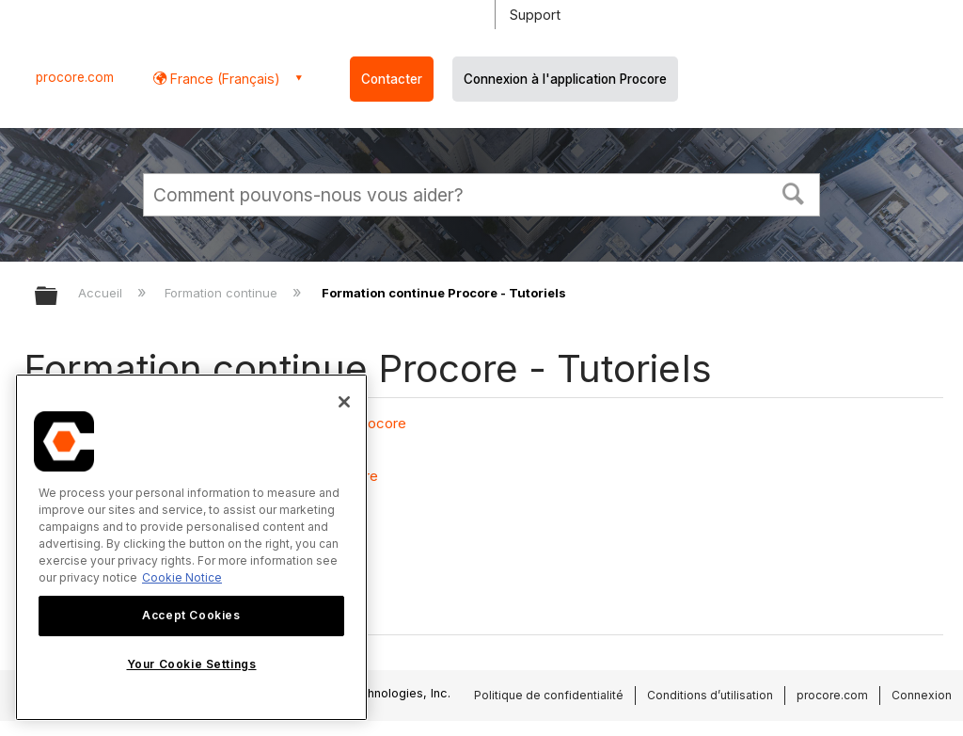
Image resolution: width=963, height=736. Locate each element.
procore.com (75, 77)
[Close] (344, 402)
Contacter (391, 79)
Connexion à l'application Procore (565, 79)
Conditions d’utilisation (710, 695)
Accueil (102, 292)
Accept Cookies (191, 615)
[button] (793, 192)
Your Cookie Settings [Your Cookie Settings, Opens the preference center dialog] (192, 664)
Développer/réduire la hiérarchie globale (58, 297)
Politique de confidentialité (549, 695)
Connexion (922, 695)
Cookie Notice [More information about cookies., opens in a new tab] (182, 577)
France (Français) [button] (223, 79)
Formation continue (223, 292)
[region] (191, 547)
